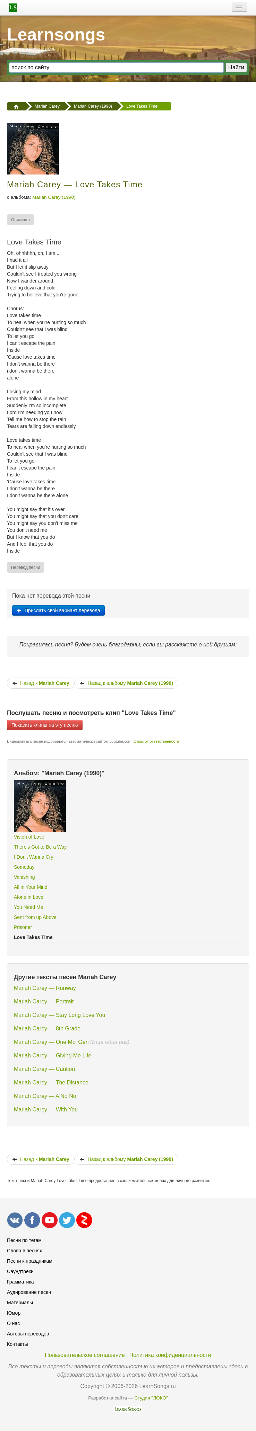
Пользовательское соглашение (85, 1355)
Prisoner (23, 927)
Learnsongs (56, 34)
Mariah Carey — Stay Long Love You (59, 1015)
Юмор (13, 1313)
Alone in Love (28, 897)
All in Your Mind (31, 887)
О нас (13, 1323)
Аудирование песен (29, 1292)
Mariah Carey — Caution (44, 1069)
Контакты (17, 1344)
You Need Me (28, 907)
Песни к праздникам (29, 1261)
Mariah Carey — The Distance (51, 1082)
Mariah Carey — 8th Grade (47, 1028)
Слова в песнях (24, 1250)
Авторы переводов (28, 1333)
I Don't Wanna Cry (33, 857)
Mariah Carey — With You (46, 1109)
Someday (24, 867)
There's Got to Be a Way (40, 847)
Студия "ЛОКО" (151, 1398)
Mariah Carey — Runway (45, 988)
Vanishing (24, 877)
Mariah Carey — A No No (45, 1096)
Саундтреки (20, 1271)
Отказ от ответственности (156, 741)
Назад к (40, 683)
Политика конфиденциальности (170, 1355)
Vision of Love (29, 837)
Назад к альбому (126, 683)
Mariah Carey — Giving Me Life (52, 1055)
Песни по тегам (24, 1240)
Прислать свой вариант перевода (58, 610)
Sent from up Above (35, 917)
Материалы (20, 1302)
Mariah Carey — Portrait (44, 1001)
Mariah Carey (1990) (54, 197)
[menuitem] (21, 220)
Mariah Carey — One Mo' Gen (51, 1042)
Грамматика (20, 1282)
